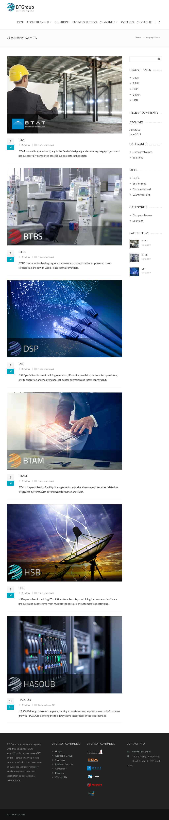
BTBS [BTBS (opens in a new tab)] (22, 251)
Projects (127, 23)
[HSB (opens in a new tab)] (134, 100)
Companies (109, 23)
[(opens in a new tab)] (64, 94)
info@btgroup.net (141, 751)
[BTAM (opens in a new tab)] (136, 94)
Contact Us (144, 23)
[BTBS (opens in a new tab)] (135, 83)
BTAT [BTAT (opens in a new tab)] (22, 139)
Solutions (62, 23)
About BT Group (39, 23)
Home (20, 23)
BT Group (12, 814)
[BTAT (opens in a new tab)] (135, 77)
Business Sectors (84, 23)
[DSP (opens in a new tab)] (134, 88)
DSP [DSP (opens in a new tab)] (21, 363)
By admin (26, 145)
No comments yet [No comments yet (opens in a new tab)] (46, 145)
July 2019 (134, 129)
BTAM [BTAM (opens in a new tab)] (22, 475)
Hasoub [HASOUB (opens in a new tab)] (24, 699)
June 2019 (135, 134)
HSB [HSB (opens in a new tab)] (21, 587)
